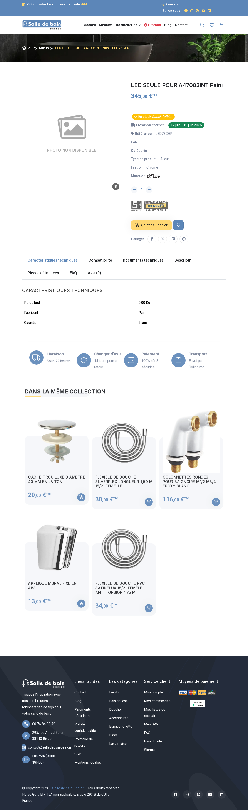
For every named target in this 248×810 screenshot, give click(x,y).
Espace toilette (120, 726)
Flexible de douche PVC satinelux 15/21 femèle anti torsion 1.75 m (120, 592)
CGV (77, 754)
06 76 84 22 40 (43, 724)
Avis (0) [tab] (94, 273)
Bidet (113, 735)
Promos (152, 25)
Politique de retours (83, 742)
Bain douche (118, 701)
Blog (168, 25)
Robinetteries (126, 25)
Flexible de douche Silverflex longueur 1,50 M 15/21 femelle (123, 485)
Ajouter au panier (151, 225)
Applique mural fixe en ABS (52, 589)
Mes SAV (151, 724)
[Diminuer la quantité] (134, 189)
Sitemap (150, 750)
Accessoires (119, 718)
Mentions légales (87, 762)
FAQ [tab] (73, 273)
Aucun (44, 48)
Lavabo (114, 692)
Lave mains (118, 744)
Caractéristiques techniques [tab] (53, 260)
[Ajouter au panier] (81, 501)
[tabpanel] (124, 513)
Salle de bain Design (68, 788)
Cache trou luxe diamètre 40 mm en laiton (56, 483)
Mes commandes (157, 701)
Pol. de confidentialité (85, 727)
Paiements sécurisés (82, 712)
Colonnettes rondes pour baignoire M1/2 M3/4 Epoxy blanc (189, 485)
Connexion (171, 4)
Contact (181, 25)
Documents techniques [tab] (143, 260)
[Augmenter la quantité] (149, 189)
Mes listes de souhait (154, 712)
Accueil (90, 25)
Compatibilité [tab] (100, 260)
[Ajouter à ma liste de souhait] (178, 225)
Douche (115, 709)
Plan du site (153, 741)
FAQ (147, 733)
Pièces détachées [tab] (43, 273)
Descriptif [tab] (183, 260)
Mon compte (153, 692)
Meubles (106, 25)
